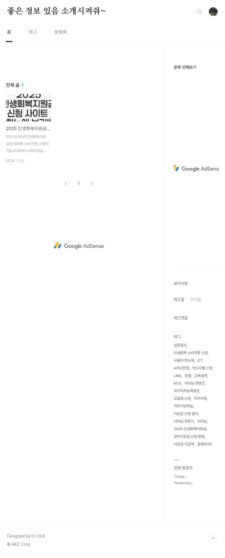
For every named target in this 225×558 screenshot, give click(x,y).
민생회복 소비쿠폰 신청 (191, 353)
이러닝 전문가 (184, 421)
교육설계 (200, 375)
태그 (33, 32)
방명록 (60, 32)
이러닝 (202, 421)
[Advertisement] (79, 113)
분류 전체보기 (185, 67)
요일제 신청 (182, 398)
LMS (177, 375)
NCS (177, 383)
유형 (188, 375)
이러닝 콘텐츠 (195, 383)
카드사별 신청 (202, 368)
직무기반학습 (183, 406)
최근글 (179, 299)
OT (200, 360)
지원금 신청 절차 (186, 413)
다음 (91, 265)
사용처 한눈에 (184, 360)
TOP (213, 538)
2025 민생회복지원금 (190, 429)
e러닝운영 (181, 368)
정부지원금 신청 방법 (189, 436)
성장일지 (180, 345)
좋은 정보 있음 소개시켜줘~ (56, 11)
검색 (199, 11)
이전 (66, 265)
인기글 (195, 299)
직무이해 (200, 398)
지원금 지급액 (184, 444)
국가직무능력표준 (187, 391)
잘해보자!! (204, 444)
